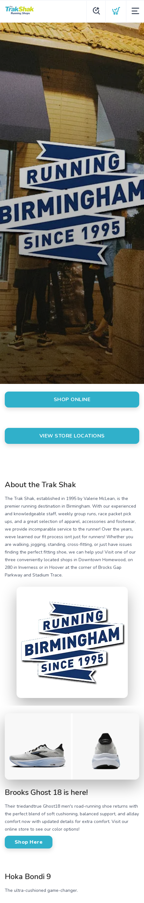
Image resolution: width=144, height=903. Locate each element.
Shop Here (29, 842)
